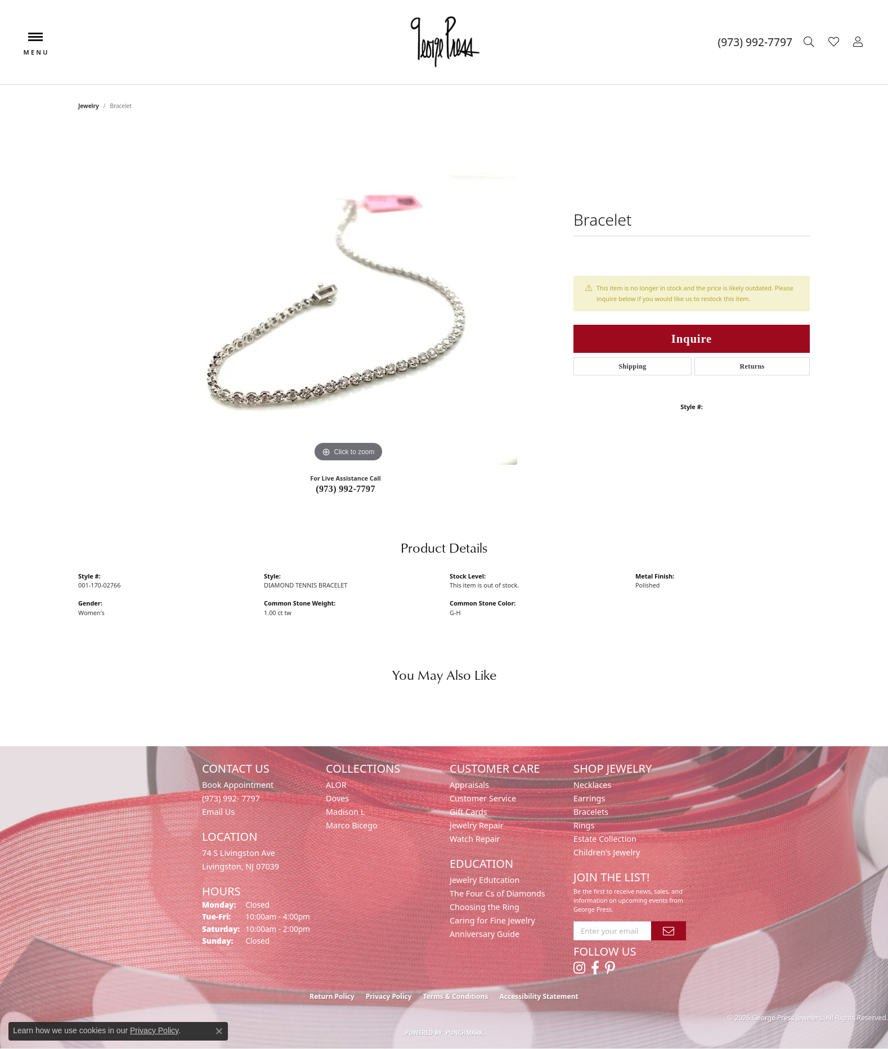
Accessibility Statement (538, 996)
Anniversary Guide (484, 934)
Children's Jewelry (606, 852)
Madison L (345, 811)
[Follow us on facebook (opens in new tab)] (595, 968)
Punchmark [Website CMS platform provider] (464, 1033)
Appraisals (469, 784)
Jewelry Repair (477, 825)
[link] (755, 42)
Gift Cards (468, 811)
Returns (751, 366)
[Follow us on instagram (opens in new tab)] (579, 968)
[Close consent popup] (219, 1031)
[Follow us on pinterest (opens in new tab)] (610, 968)
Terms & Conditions (455, 996)
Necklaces (592, 784)
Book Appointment (237, 784)
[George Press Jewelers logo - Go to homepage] (443, 42)
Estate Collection (604, 838)
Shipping (632, 366)
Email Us (218, 811)
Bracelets (590, 811)
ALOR (336, 784)
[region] (348, 296)
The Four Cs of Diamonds (497, 893)
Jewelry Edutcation (484, 880)
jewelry (88, 106)
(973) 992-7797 (345, 489)
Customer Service (483, 798)
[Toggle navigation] (35, 42)
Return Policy (332, 996)
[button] (810, 42)
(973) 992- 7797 (231, 798)
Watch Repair (475, 838)
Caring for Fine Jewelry (492, 920)
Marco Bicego (352, 825)
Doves (337, 798)
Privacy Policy (389, 996)
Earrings (589, 798)
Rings (583, 825)
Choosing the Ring (484, 907)
